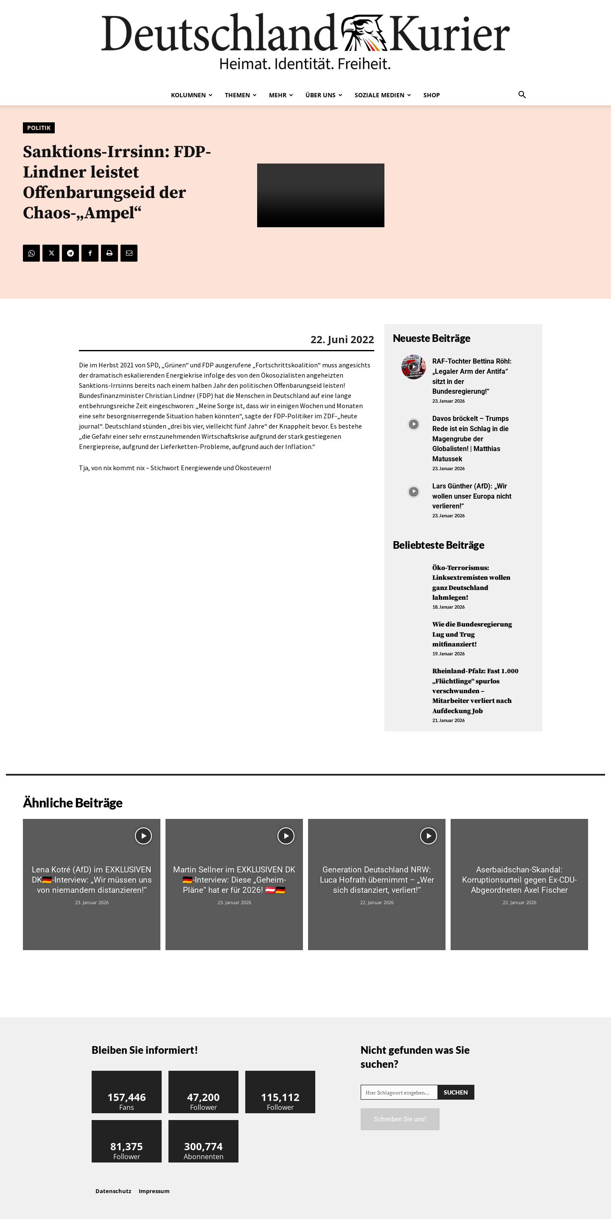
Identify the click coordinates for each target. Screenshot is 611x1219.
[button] (522, 95)
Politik (39, 127)
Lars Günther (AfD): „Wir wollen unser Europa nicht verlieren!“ (473, 494)
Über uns (324, 95)
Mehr (281, 95)
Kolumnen (192, 95)
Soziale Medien (383, 95)
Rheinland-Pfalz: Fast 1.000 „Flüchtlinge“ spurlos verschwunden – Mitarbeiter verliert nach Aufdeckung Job (474, 689)
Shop (431, 95)
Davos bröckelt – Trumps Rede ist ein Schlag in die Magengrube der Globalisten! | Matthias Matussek (475, 437)
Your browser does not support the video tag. (320, 195)
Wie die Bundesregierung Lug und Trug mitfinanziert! (474, 632)
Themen (241, 95)
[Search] (455, 1090)
